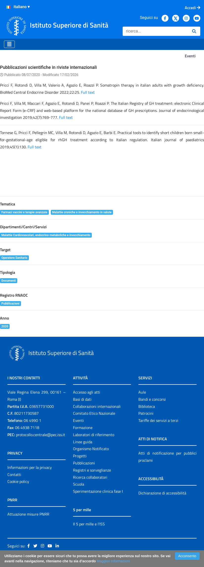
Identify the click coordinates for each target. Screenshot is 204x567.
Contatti (14, 474)
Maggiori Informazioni (113, 561)
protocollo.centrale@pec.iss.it (40, 435)
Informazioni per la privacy (29, 467)
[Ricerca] (155, 31)
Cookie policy (18, 481)
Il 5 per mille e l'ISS (89, 524)
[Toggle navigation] (9, 44)
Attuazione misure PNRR (28, 514)
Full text (88, 92)
